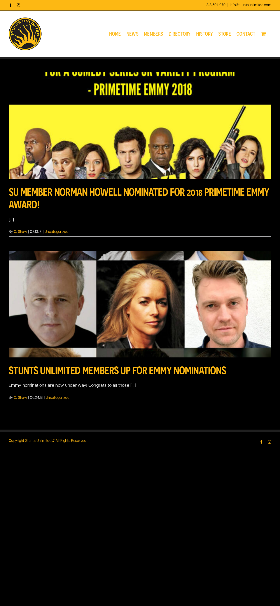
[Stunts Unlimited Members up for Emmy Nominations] (140, 304)
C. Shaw (20, 232)
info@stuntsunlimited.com (250, 5)
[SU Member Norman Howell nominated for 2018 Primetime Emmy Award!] (140, 125)
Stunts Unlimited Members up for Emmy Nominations (117, 370)
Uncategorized (56, 232)
